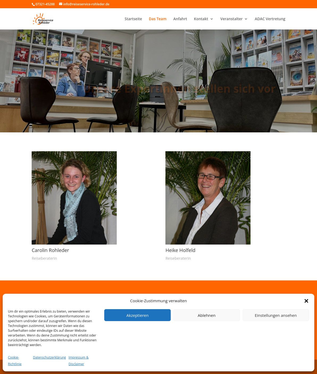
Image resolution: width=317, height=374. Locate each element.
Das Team (157, 19)
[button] (306, 301)
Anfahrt (180, 19)
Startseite (133, 19)
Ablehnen (207, 315)
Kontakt (201, 19)
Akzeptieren (137, 315)
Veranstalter (231, 19)
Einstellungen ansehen (276, 315)
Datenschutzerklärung (49, 357)
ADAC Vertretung (270, 19)
